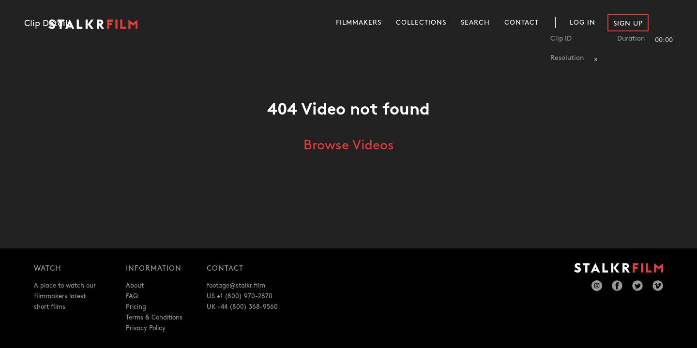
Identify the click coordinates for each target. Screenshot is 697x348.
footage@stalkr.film (236, 286)
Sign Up (628, 23)
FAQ (132, 296)
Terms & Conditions (154, 317)
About (135, 286)
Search (475, 22)
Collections (421, 22)
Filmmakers (358, 22)
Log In (582, 22)
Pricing (136, 307)
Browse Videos (348, 145)
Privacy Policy (146, 328)
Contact (521, 22)
